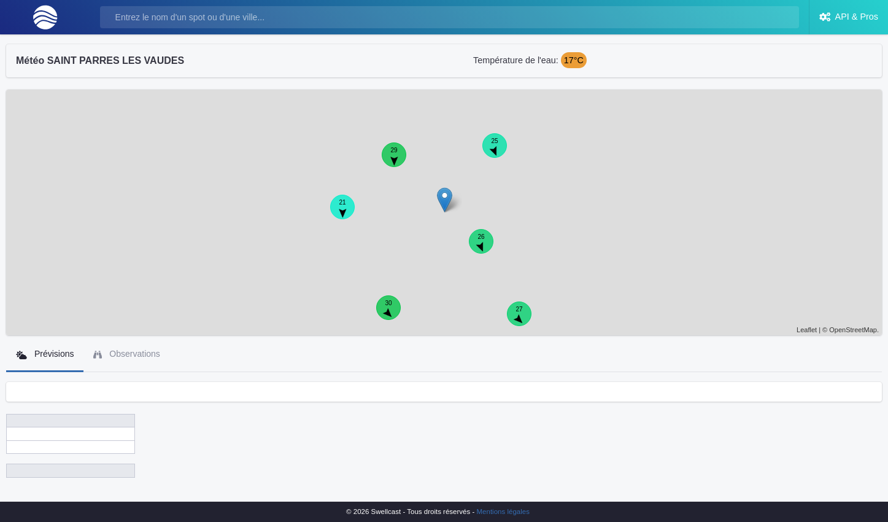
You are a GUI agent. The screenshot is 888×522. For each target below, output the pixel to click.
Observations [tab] (126, 354)
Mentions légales (503, 511)
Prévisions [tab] (45, 354)
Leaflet (807, 329)
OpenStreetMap (853, 329)
